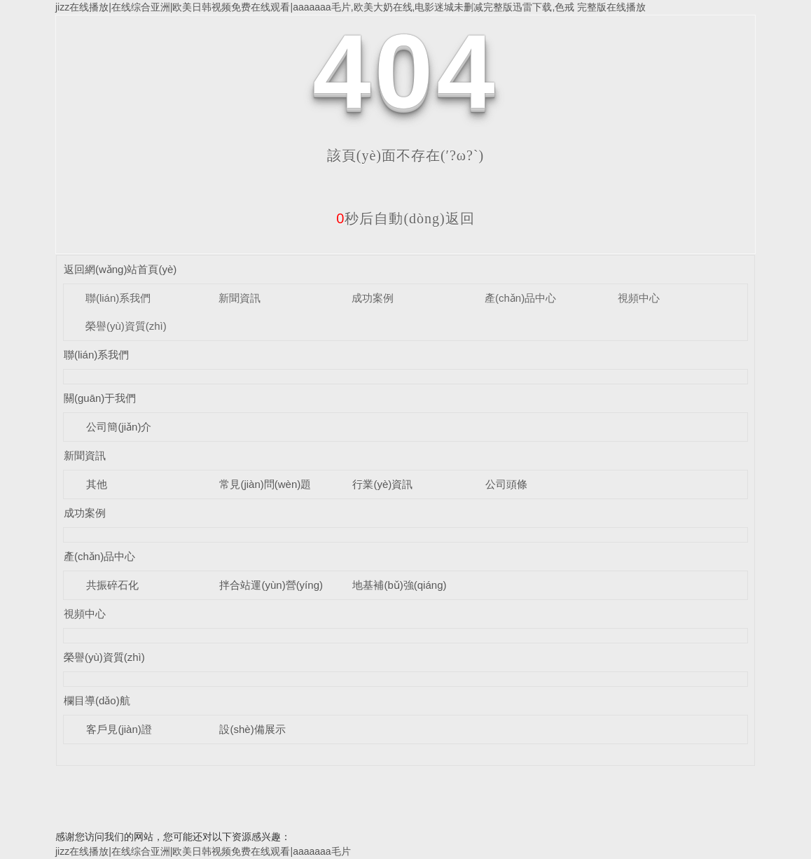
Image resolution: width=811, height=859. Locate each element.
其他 (96, 484)
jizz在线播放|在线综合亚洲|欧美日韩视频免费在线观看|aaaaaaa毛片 (203, 851)
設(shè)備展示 (252, 729)
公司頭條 (506, 484)
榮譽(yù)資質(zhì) (126, 326)
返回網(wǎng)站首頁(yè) (120, 269)
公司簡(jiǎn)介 (118, 427)
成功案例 (373, 298)
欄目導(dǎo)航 (97, 700)
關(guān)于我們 (100, 398)
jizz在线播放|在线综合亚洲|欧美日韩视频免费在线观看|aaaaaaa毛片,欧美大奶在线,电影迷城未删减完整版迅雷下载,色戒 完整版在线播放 (350, 7)
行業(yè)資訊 (382, 484)
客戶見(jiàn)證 (118, 729)
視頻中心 (639, 298)
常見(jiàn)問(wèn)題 (265, 484)
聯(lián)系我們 (118, 298)
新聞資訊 (240, 298)
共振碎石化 (112, 585)
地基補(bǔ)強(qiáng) (399, 585)
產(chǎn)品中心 (520, 298)
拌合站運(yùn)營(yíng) (271, 585)
